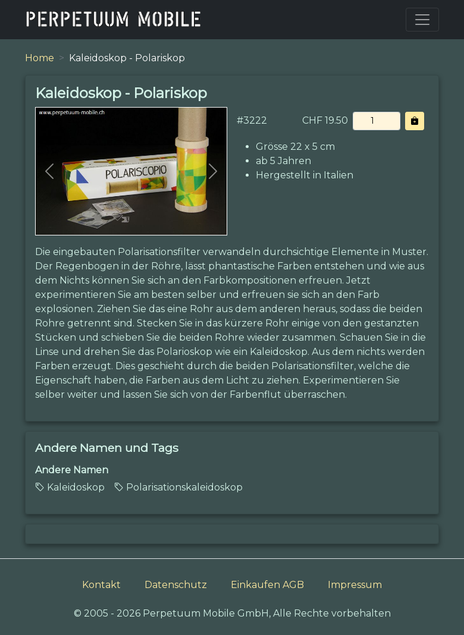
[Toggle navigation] (422, 20)
